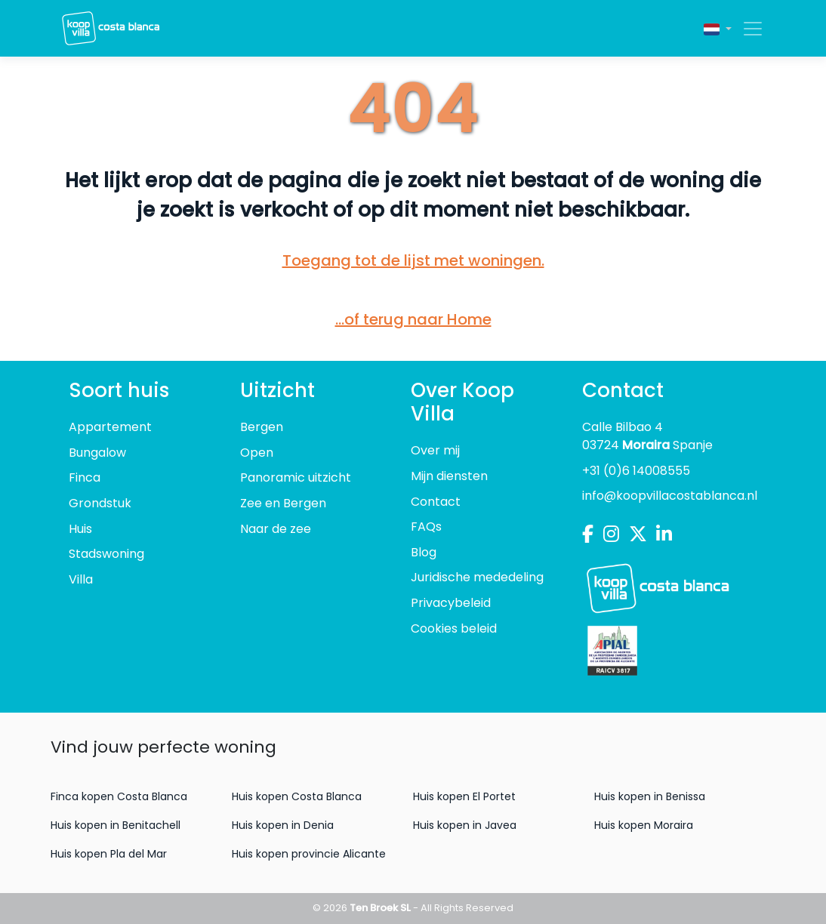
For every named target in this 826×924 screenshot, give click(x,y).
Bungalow (97, 452)
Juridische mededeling (477, 577)
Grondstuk (100, 503)
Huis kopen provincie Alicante (309, 853)
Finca (84, 477)
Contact (436, 501)
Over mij (435, 450)
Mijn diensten (449, 476)
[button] (717, 28)
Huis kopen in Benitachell (115, 825)
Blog (423, 552)
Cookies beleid (454, 628)
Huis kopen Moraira (643, 825)
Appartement (110, 427)
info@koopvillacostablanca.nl (669, 495)
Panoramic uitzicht (295, 477)
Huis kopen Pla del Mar (109, 853)
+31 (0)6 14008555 (636, 470)
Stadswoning (106, 553)
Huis (80, 528)
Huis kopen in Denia (283, 825)
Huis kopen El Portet (464, 796)
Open (256, 452)
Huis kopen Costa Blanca (297, 796)
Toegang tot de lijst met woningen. (413, 260)
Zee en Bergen (283, 503)
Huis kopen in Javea (464, 825)
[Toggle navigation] (748, 28)
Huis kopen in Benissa (649, 796)
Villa (81, 579)
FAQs (426, 526)
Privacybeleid (451, 602)
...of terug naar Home (413, 319)
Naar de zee (275, 528)
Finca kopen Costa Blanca (119, 796)
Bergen (261, 427)
